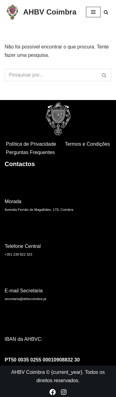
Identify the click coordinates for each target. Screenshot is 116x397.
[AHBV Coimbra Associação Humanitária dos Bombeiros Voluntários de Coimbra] (40, 12)
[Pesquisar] (106, 12)
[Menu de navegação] (93, 12)
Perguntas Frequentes (30, 152)
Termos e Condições (87, 144)
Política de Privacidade (31, 144)
